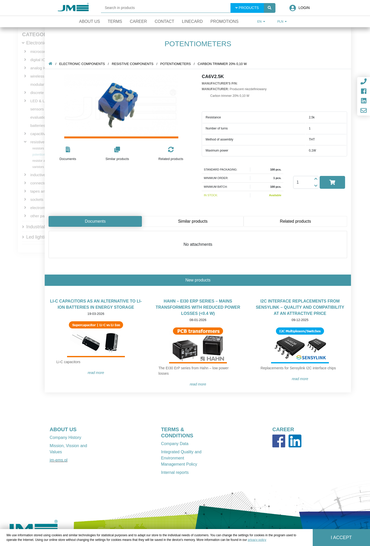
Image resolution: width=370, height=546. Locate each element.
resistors (38, 148)
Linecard (192, 21)
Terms (115, 21)
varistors (38, 167)
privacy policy (257, 540)
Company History (65, 437)
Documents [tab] (96, 221)
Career (138, 21)
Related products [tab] (296, 221)
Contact (164, 21)
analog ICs (39, 68)
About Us (89, 21)
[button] (68, 154)
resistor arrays (42, 161)
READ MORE (97, 373)
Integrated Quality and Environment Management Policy (181, 458)
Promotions (224, 21)
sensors (37, 109)
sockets (36, 199)
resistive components (133, 64)
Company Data (175, 443)
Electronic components (83, 64)
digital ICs (38, 60)
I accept (341, 537)
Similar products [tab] (194, 221)
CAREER (283, 429)
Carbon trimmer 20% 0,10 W (223, 64)
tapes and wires (43, 191)
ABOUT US (63, 429)
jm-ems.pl (58, 460)
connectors (39, 183)
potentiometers (42, 154)
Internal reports (175, 472)
